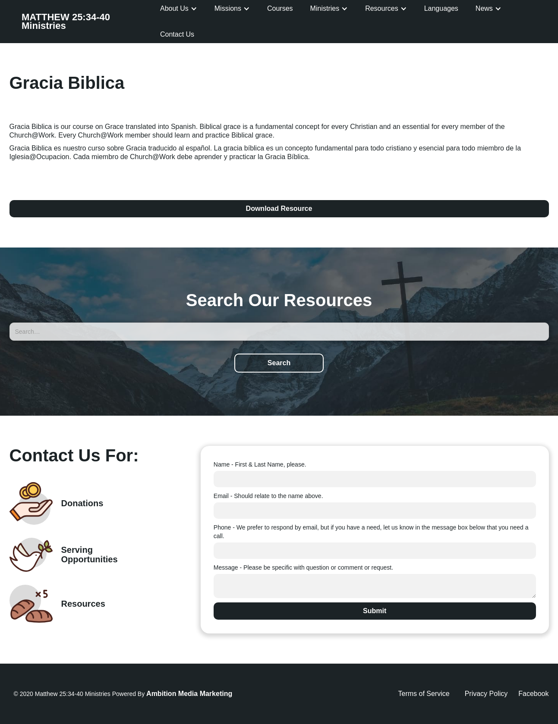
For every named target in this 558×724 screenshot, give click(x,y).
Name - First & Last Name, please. (260, 464)
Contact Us (177, 34)
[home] (86, 21)
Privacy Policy (486, 693)
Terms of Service (424, 693)
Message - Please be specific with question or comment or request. (303, 567)
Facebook (533, 693)
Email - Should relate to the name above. (268, 495)
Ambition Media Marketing (189, 693)
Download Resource (279, 208)
